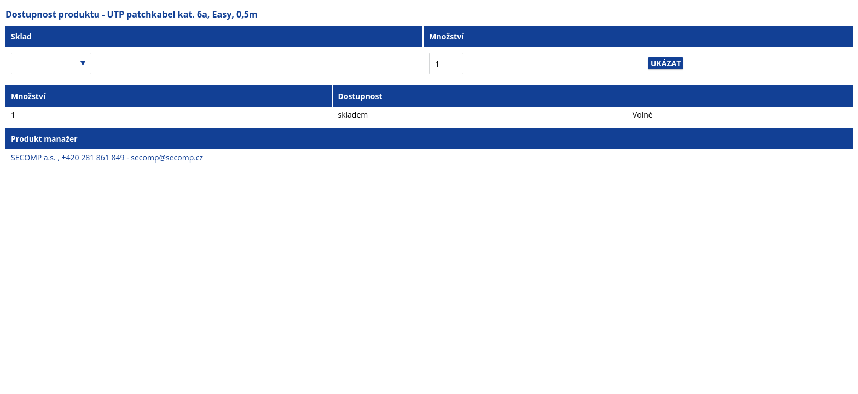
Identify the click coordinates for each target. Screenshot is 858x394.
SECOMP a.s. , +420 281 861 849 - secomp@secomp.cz (107, 157)
